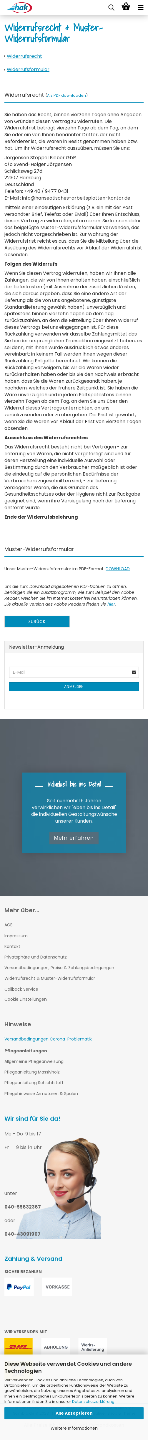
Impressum (16, 936)
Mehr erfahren (74, 837)
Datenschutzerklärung (93, 1401)
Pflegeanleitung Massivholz (32, 1072)
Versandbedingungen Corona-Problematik (48, 1039)
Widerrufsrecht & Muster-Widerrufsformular (49, 978)
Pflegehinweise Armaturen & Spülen (41, 1094)
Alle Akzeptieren (74, 1413)
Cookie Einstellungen (25, 999)
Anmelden (74, 686)
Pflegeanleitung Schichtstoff (34, 1083)
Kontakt (12, 946)
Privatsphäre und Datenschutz (35, 957)
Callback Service (21, 989)
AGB (8, 925)
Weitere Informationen (74, 1428)
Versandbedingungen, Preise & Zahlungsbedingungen (59, 968)
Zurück (37, 621)
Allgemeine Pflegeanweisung (34, 1061)
